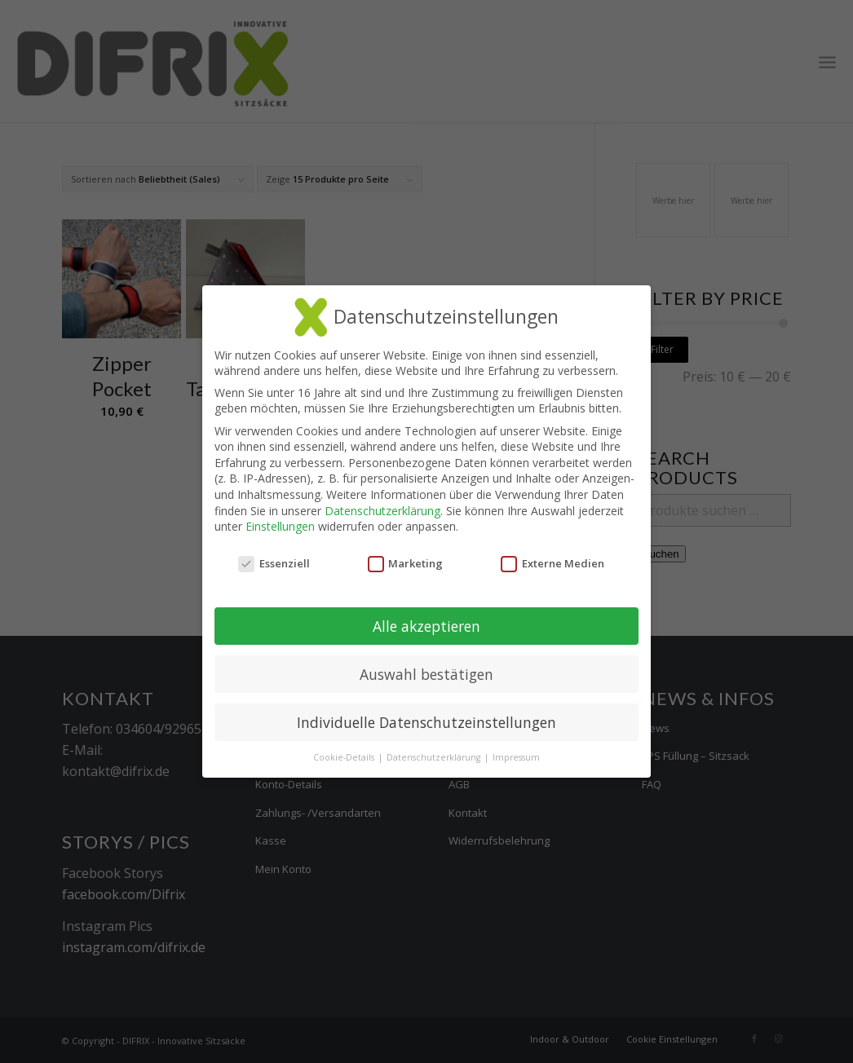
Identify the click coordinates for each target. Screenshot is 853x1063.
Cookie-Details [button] (345, 757)
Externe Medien (552, 563)
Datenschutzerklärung (382, 510)
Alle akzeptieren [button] (426, 626)
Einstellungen (280, 526)
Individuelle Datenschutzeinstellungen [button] (426, 722)
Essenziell (274, 563)
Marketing (406, 563)
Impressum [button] (516, 757)
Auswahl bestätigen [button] (426, 674)
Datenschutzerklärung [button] (435, 757)
